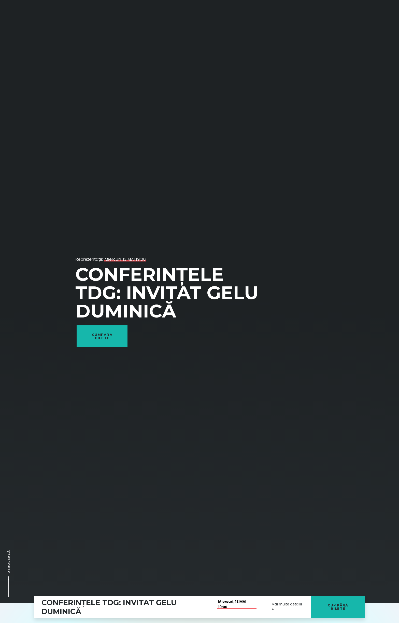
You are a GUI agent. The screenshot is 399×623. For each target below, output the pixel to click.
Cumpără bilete (338, 607)
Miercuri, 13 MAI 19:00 (125, 259)
